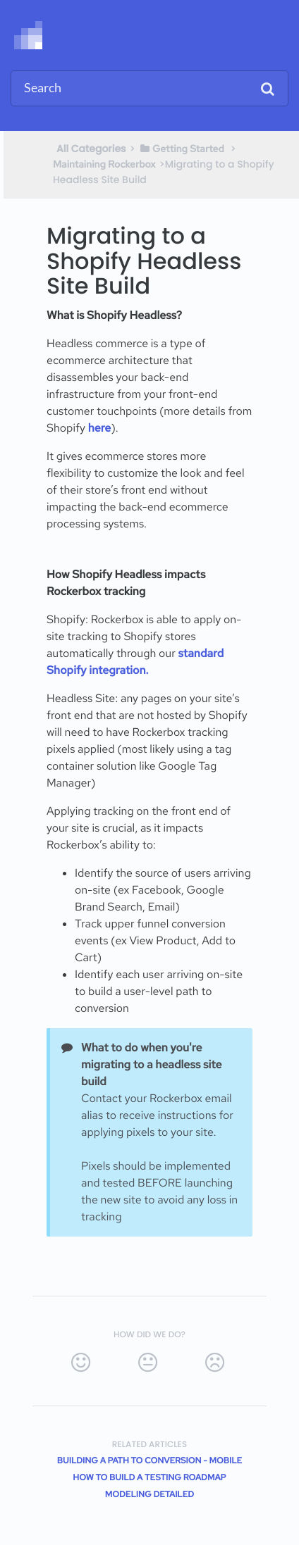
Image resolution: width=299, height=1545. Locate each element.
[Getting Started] (181, 149)
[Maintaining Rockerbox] (104, 164)
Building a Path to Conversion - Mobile (149, 1460)
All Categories (91, 149)
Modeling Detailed (149, 1494)
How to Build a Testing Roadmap (149, 1477)
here (99, 427)
